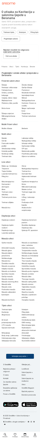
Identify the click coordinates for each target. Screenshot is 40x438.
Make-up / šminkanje (9, 166)
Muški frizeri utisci (9, 124)
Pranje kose (26, 113)
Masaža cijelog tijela (29, 282)
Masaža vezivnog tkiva (10, 282)
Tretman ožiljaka (7, 202)
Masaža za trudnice (9, 271)
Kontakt (5, 378)
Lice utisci (6, 162)
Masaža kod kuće (8, 300)
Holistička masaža (28, 266)
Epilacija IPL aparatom (30, 230)
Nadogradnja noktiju (29, 141)
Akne (3, 189)
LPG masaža (6, 325)
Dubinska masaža (28, 248)
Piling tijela (25, 312)
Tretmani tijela (8, 32)
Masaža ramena (27, 284)
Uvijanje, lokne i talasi (9, 98)
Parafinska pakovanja (29, 154)
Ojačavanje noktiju (28, 146)
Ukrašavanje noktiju (9, 149)
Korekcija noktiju (7, 154)
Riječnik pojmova (28, 391)
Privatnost (6, 418)
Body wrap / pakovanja (10, 335)
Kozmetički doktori (28, 341)
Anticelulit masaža (8, 248)
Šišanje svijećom (8, 113)
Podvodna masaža (8, 289)
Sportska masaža (8, 274)
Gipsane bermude (8, 328)
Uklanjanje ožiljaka (28, 338)
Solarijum (22, 32)
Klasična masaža (28, 292)
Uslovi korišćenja (22, 416)
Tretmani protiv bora (9, 197)
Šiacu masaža (27, 258)
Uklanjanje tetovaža (9, 341)
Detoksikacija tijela (28, 320)
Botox (24, 184)
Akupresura (6, 315)
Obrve (24, 166)
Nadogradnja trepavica (30, 169)
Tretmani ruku (7, 156)
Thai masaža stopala (29, 261)
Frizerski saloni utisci (11, 81)
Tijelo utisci (7, 305)
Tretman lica (26, 171)
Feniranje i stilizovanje (9, 87)
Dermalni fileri (27, 174)
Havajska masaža (28, 300)
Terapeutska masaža (29, 250)
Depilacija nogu (7, 230)
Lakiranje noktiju (27, 138)
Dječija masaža (7, 276)
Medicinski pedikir (28, 151)
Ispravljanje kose (28, 95)
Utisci (23, 384)
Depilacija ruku (27, 228)
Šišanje (4, 85)
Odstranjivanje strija (9, 338)
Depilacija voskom (8, 220)
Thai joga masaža (28, 279)
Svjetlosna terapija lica (30, 182)
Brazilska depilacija (28, 225)
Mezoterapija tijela (28, 325)
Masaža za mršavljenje (30, 256)
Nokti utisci (6, 134)
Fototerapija (26, 335)
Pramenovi (25, 90)
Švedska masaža (8, 263)
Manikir (4, 138)
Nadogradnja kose (28, 100)
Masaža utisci (8, 239)
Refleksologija (7, 258)
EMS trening (26, 322)
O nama (6, 375)
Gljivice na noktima (28, 156)
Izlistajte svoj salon (20, 356)
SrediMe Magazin (28, 388)
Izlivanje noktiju (27, 143)
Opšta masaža (7, 243)
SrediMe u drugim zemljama (15, 422)
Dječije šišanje (27, 87)
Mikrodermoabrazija (29, 187)
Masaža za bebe (28, 274)
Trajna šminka (7, 171)
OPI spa (24, 149)
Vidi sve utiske (11, 56)
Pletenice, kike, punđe (10, 103)
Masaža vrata (6, 287)
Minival (24, 98)
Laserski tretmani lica (9, 174)
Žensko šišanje (27, 85)
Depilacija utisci (8, 216)
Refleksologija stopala (30, 253)
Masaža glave (7, 250)
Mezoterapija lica (8, 182)
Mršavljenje (6, 333)
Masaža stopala (7, 279)
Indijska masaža (7, 269)
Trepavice (5, 169)
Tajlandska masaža (28, 287)
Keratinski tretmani (28, 93)
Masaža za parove (8, 266)
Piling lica (5, 176)
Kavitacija (5, 312)
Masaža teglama (28, 263)
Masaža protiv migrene (30, 271)
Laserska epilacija (8, 233)
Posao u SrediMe (9, 394)
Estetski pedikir (7, 151)
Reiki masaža (26, 289)
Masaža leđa (6, 284)
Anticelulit (25, 333)
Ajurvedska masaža (29, 269)
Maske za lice (27, 189)
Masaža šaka (26, 276)
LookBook (25, 369)
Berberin (25, 128)
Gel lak (4, 141)
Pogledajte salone (11, 39)
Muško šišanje (7, 128)
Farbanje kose (7, 90)
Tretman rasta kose (29, 116)
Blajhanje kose (7, 100)
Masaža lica (6, 208)
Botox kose (6, 108)
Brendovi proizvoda (29, 395)
